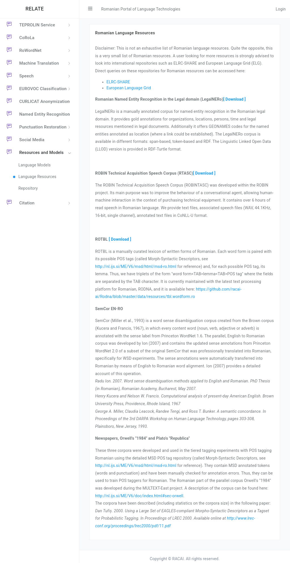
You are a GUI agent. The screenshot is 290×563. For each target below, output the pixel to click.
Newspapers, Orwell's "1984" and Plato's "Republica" (142, 438)
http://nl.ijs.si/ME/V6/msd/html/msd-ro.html (135, 266)
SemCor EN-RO (109, 308)
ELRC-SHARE (118, 82)
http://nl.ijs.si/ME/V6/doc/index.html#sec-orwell (139, 496)
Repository (28, 188)
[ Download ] (234, 99)
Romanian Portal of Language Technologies (140, 9)
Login (281, 9)
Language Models (34, 165)
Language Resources (37, 176)
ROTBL (101, 239)
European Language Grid (128, 88)
